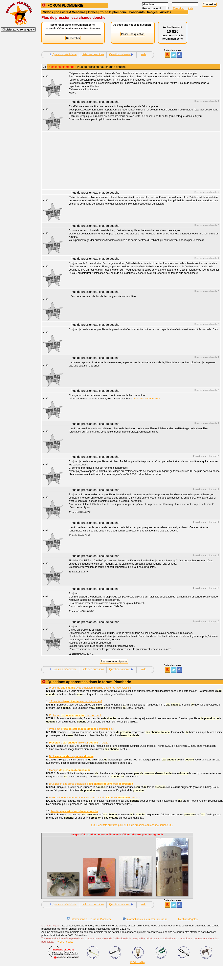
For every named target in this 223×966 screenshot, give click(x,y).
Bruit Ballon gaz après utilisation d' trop (91, 783)
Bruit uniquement (71, 756)
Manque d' (69, 770)
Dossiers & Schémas (70, 12)
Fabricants (137, 12)
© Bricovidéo (137, 962)
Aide (190, 8)
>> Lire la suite (63, 941)
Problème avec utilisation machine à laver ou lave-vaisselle (90, 687)
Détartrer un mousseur (147, 398)
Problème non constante (75, 715)
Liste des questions (93, 54)
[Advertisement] (142, 161)
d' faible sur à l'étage (78, 742)
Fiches (93, 12)
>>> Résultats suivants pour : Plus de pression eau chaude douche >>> (132, 824)
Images (152, 12)
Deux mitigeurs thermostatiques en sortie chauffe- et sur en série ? (94, 797)
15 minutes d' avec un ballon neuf (75, 701)
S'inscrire (178, 8)
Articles (165, 12)
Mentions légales (188, 919)
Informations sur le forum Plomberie (89, 919)
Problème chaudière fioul (81, 728)
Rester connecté (152, 8)
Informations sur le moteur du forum (144, 919)
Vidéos (48, 12)
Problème (74, 811)
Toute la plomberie (113, 12)
